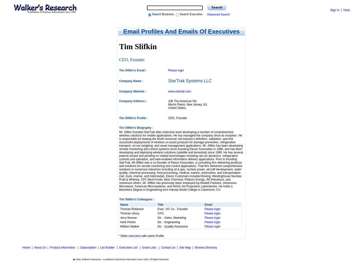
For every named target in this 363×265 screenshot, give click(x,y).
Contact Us (168, 247)
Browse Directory (206, 247)
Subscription (88, 247)
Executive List (128, 247)
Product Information (63, 247)
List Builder (107, 247)
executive (135, 236)
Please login (176, 70)
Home (26, 247)
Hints (346, 10)
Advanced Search (218, 14)
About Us (40, 247)
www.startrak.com (179, 91)
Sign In (334, 10)
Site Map (185, 247)
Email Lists (149, 247)
